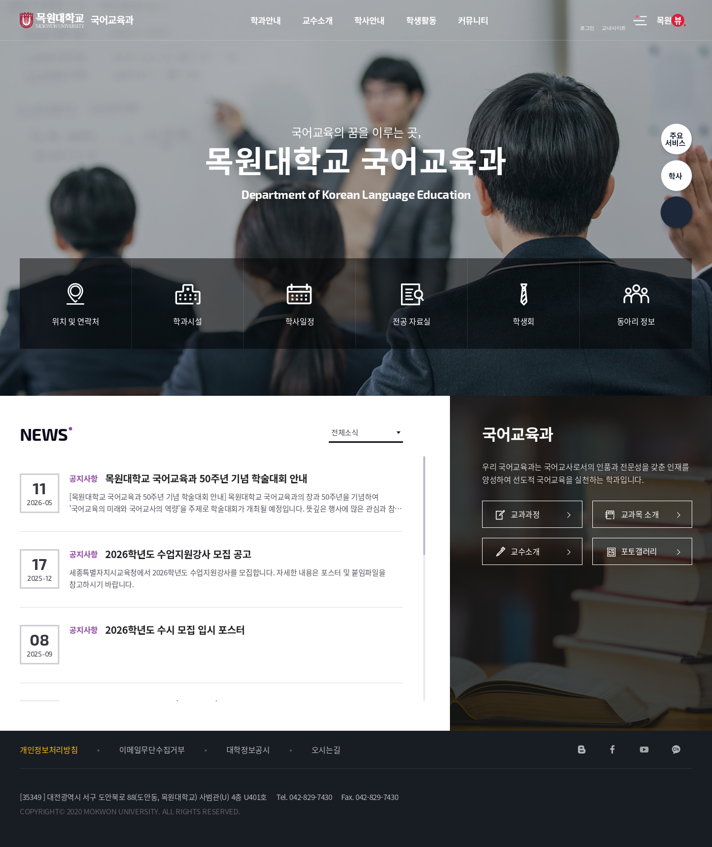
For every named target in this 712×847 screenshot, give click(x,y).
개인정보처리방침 (49, 749)
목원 (671, 20)
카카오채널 (676, 749)
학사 (676, 176)
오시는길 (326, 749)
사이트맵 (640, 25)
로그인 (587, 20)
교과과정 (532, 514)
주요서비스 (676, 139)
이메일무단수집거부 (151, 749)
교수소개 (532, 551)
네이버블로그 (582, 749)
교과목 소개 (642, 514)
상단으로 (676, 212)
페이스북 (612, 749)
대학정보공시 (248, 749)
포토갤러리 (642, 551)
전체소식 (344, 432)
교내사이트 (614, 20)
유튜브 (644, 749)
